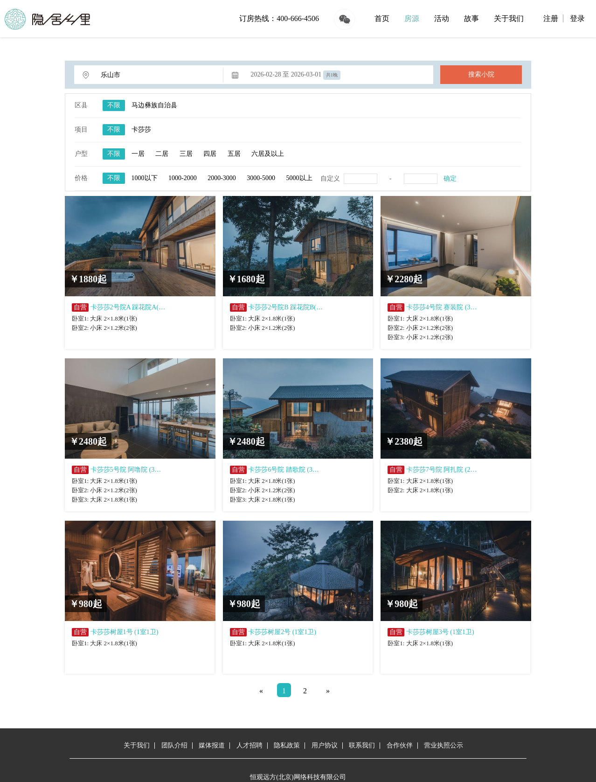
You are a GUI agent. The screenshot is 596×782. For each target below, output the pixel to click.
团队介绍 (174, 745)
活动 (441, 18)
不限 (113, 105)
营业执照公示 (443, 745)
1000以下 (145, 178)
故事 (471, 18)
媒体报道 (212, 745)
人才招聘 (249, 745)
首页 (381, 18)
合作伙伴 (400, 745)
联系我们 (362, 745)
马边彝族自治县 (154, 105)
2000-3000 (222, 178)
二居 (161, 153)
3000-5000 (261, 178)
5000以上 (299, 178)
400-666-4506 (298, 18)
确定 (450, 178)
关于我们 (509, 18)
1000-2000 (182, 178)
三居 (186, 153)
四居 (209, 153)
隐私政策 (287, 745)
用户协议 (325, 745)
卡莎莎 (141, 129)
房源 (411, 18)
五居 (234, 153)
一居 (138, 153)
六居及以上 (267, 153)
